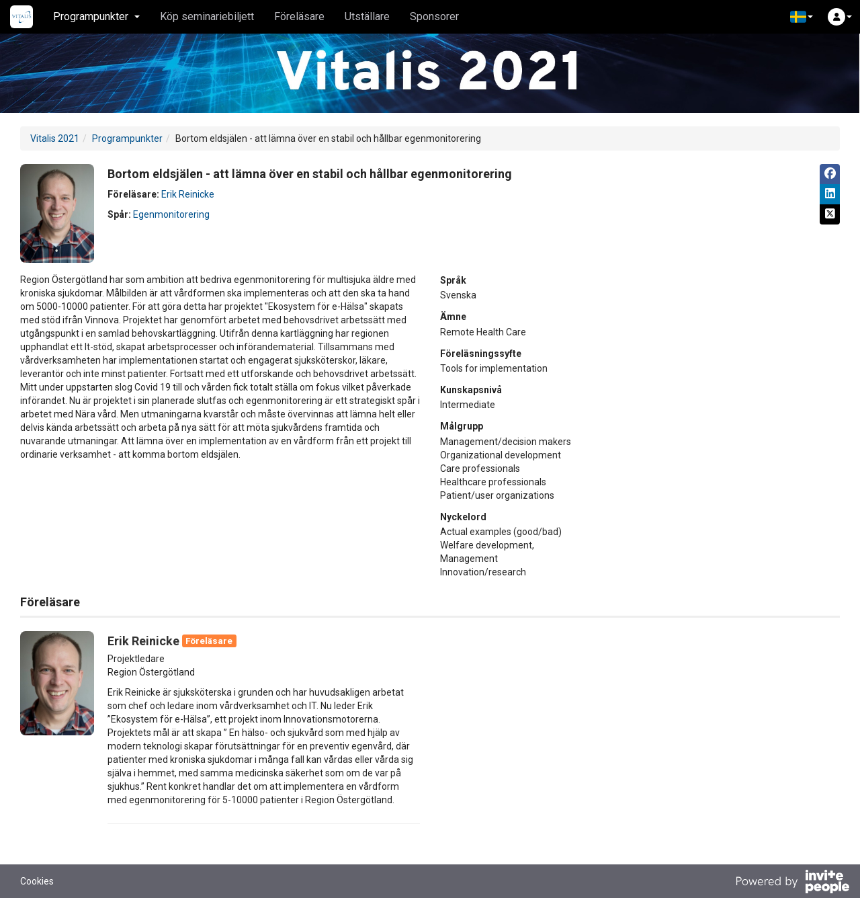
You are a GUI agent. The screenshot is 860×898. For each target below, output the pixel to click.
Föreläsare (299, 16)
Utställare (367, 16)
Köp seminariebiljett (207, 16)
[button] (801, 17)
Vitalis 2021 (54, 138)
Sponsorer (434, 16)
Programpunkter (127, 138)
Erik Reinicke (187, 194)
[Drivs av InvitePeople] (792, 883)
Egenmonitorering (171, 214)
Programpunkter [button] (96, 16)
